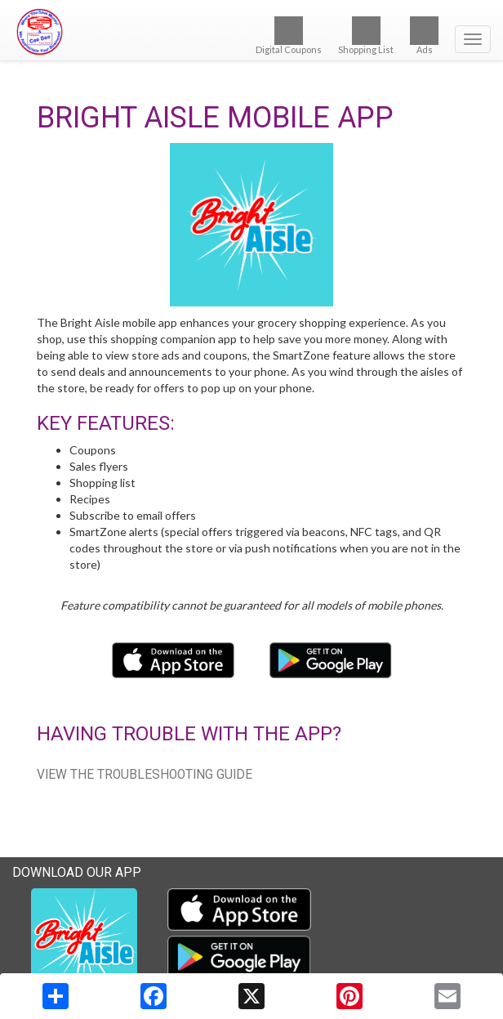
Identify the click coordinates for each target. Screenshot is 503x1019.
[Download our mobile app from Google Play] (330, 659)
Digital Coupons (289, 35)
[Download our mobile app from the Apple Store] (174, 659)
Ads (424, 35)
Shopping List (366, 35)
